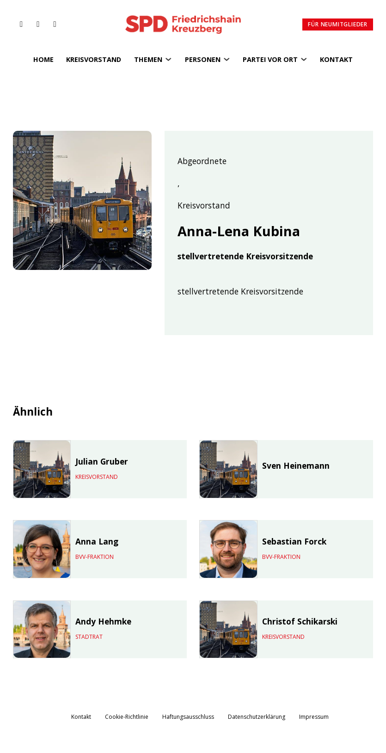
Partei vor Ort (270, 59)
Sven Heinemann (296, 465)
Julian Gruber (101, 461)
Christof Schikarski (299, 621)
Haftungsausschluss (188, 717)
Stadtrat (89, 637)
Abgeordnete (202, 161)
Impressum (314, 717)
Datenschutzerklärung (256, 717)
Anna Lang (96, 541)
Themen (148, 59)
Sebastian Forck (294, 541)
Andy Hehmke (103, 621)
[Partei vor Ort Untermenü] (303, 59)
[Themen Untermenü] (168, 59)
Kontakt (336, 59)
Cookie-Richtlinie (126, 717)
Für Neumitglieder (338, 24)
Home (43, 59)
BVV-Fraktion (94, 557)
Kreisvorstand (93, 59)
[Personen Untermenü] (226, 59)
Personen (203, 59)
